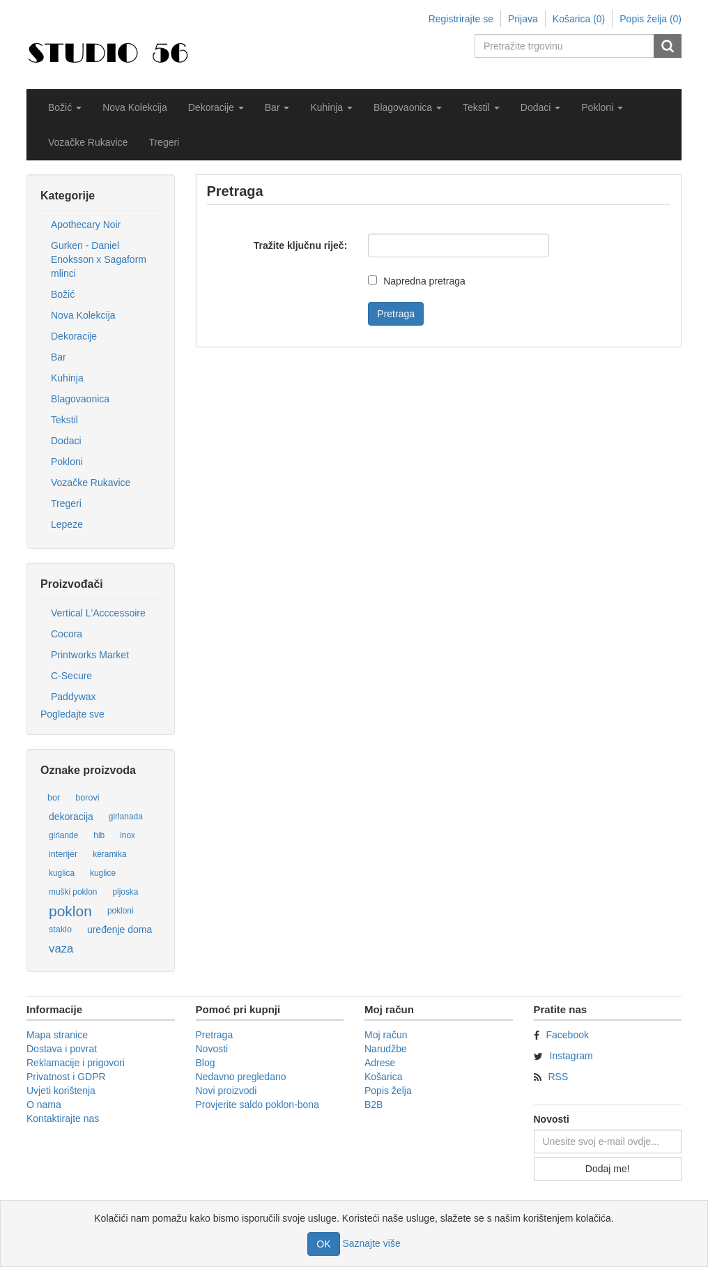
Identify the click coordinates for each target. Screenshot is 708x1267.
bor (53, 798)
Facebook (567, 1034)
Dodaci (66, 440)
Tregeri (163, 142)
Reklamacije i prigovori (75, 1062)
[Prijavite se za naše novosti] (608, 1141)
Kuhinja (67, 378)
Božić (63, 294)
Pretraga (214, 1034)
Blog (205, 1062)
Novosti (212, 1048)
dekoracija (71, 816)
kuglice (103, 873)
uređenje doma (119, 929)
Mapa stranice (57, 1034)
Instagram (571, 1055)
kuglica (62, 873)
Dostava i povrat (61, 1048)
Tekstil (64, 419)
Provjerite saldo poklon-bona (257, 1104)
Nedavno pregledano (241, 1076)
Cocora (66, 633)
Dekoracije (74, 336)
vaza (61, 948)
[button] (65, 107)
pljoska (125, 892)
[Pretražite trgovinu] (565, 46)
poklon (70, 911)
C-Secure (71, 675)
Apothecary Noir (86, 224)
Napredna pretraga (424, 281)
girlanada (126, 816)
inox (127, 835)
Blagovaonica (80, 398)
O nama (43, 1104)
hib (99, 835)
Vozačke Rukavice (88, 142)
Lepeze (67, 524)
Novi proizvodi (226, 1090)
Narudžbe (385, 1048)
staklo (60, 929)
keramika (109, 854)
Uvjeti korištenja (60, 1090)
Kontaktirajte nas (62, 1118)
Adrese (379, 1062)
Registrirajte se (461, 18)
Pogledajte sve (72, 714)
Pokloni (67, 461)
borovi (87, 798)
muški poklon (73, 892)
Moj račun (385, 1034)
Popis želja (388, 1090)
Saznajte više (371, 1243)
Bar (58, 357)
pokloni (120, 911)
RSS (558, 1076)
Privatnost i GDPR (66, 1076)
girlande (63, 835)
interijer (63, 854)
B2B (373, 1104)
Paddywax (73, 696)
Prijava (523, 18)
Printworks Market (90, 654)
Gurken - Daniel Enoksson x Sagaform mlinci (98, 259)
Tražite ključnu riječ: (301, 245)
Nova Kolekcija (134, 107)
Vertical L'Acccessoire (98, 613)
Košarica (383, 1076)
